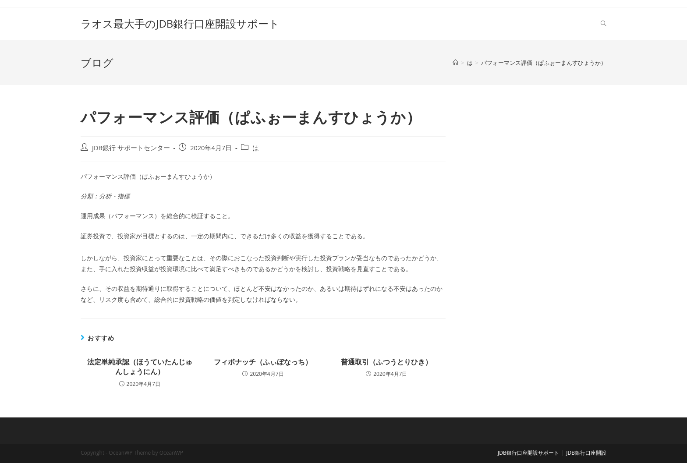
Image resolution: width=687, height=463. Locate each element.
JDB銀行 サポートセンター (131, 148)
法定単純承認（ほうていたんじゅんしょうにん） (139, 366)
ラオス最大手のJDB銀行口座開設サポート (180, 23)
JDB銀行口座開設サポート (528, 452)
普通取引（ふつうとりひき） (386, 362)
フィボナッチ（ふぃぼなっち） (263, 362)
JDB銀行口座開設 (586, 452)
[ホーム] (455, 63)
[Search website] (603, 23)
